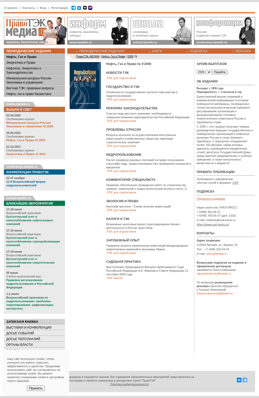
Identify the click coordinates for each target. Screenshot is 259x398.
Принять (36, 388)
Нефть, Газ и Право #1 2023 (25, 140)
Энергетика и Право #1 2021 (26, 154)
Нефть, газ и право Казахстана (28, 94)
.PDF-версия (114, 278)
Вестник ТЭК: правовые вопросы (30, 88)
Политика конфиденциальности (129, 384)
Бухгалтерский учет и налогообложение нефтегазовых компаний (29, 220)
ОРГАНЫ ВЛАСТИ (19, 345)
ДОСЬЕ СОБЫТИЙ (20, 333)
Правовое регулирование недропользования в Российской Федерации (30, 283)
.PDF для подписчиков (121, 78)
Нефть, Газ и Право (21, 57)
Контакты (28, 7)
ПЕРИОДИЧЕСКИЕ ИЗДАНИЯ (101, 51)
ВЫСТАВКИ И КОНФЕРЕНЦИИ (29, 327)
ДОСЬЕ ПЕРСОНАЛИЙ (23, 339)
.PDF (235, 182)
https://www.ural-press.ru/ (213, 224)
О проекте (10, 7)
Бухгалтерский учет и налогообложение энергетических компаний (30, 262)
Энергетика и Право (20, 62)
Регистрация (59, 7)
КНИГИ (157, 51)
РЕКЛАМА (243, 51)
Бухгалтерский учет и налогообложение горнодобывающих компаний (33, 241)
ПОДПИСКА (199, 51)
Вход (43, 7)
